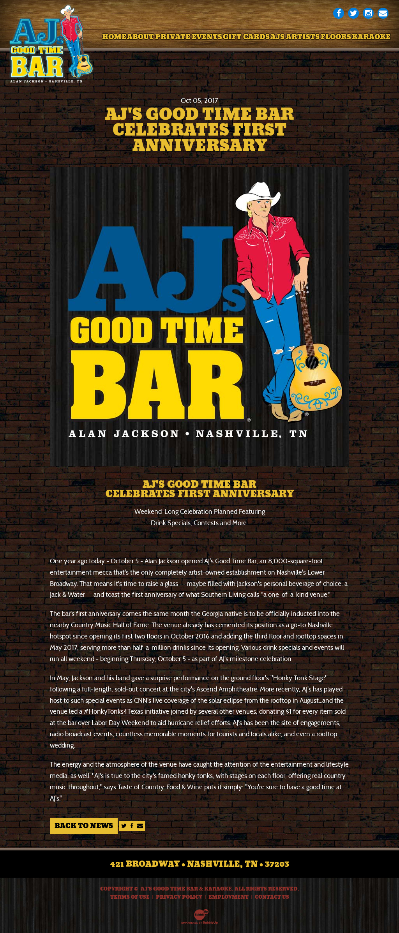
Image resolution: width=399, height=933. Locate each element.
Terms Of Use (130, 897)
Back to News (84, 825)
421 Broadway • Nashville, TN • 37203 (199, 864)
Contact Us (272, 897)
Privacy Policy (179, 897)
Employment (228, 897)
